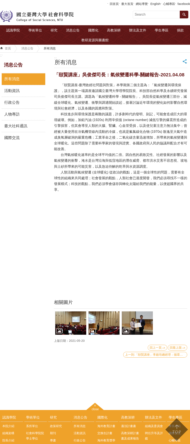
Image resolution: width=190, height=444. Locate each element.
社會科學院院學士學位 (35, 435)
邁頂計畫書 (128, 426)
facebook (184, 4)
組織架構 (8, 433)
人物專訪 (12, 114)
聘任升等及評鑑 (154, 435)
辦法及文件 (137, 30)
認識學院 (13, 30)
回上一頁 (156, 347)
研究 (54, 30)
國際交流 (12, 138)
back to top (176, 429)
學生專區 (161, 30)
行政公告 (12, 102)
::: (1, 55)
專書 (53, 440)
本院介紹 (8, 426)
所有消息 (50, 48)
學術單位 (35, 30)
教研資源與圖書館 (95, 40)
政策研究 (56, 426)
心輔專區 (169, 4)
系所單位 (32, 426)
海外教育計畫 (106, 426)
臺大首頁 (127, 4)
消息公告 (73, 30)
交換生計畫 (104, 433)
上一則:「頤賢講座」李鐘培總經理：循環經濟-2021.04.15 (156, 354)
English (155, 4)
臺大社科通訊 (15, 126)
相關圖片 (63, 302)
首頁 (8, 48)
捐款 (180, 30)
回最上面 (176, 347)
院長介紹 (8, 440)
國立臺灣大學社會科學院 (37, 16)
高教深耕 (114, 30)
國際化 (93, 30)
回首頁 (114, 4)
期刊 (53, 433)
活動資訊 (12, 91)
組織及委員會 (154, 426)
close (95, 408)
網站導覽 (142, 4)
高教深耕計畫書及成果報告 (130, 435)
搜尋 (184, 14)
